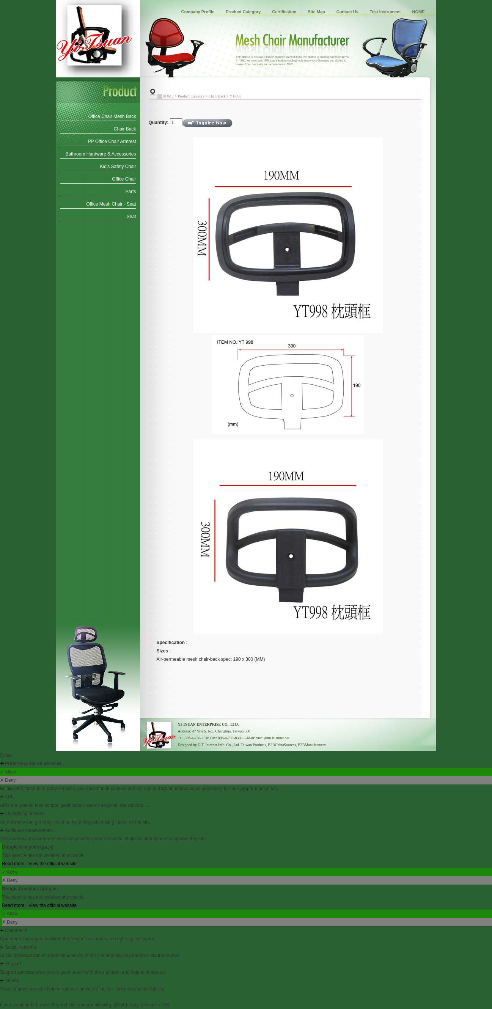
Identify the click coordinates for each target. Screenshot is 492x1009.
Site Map (316, 11)
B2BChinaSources (282, 745)
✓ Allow (8, 772)
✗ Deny (8, 780)
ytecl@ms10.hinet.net (272, 738)
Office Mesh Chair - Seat (111, 204)
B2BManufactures (311, 745)
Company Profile (197, 11)
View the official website (52, 863)
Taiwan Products (253, 745)
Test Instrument (385, 11)
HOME (418, 11)
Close (6, 755)
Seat (131, 216)
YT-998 (236, 96)
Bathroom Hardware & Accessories (100, 154)
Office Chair (124, 179)
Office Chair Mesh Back (112, 116)
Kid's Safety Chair (118, 166)
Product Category (243, 11)
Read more (14, 863)
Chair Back (125, 129)
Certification (284, 11)
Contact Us (347, 11)
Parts (130, 191)
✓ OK (164, 1004)
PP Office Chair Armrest (112, 141)
